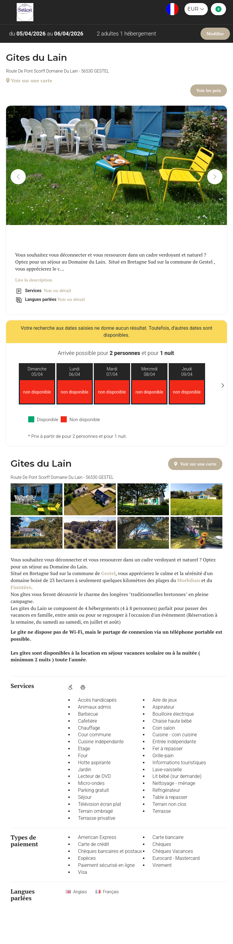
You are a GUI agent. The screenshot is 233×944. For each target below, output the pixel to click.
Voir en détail (56, 290)
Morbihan (188, 580)
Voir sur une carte (29, 80)
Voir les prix (208, 90)
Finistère (21, 587)
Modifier (215, 33)
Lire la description (33, 280)
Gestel (108, 573)
